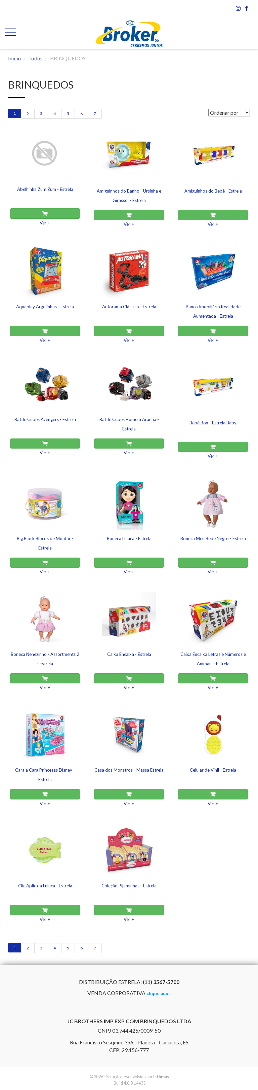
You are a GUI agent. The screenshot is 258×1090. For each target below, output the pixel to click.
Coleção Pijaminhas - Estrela (129, 885)
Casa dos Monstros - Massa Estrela (129, 770)
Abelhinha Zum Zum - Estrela (45, 189)
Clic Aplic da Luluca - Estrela (45, 885)
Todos (35, 58)
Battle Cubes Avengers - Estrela (45, 419)
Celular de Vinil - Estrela (213, 770)
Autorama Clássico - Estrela (129, 306)
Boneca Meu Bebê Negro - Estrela (213, 538)
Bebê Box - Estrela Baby (212, 422)
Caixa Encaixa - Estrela (129, 654)
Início (14, 58)
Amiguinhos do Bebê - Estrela (213, 191)
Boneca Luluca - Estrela (129, 538)
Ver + (45, 222)
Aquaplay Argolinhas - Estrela (45, 306)
